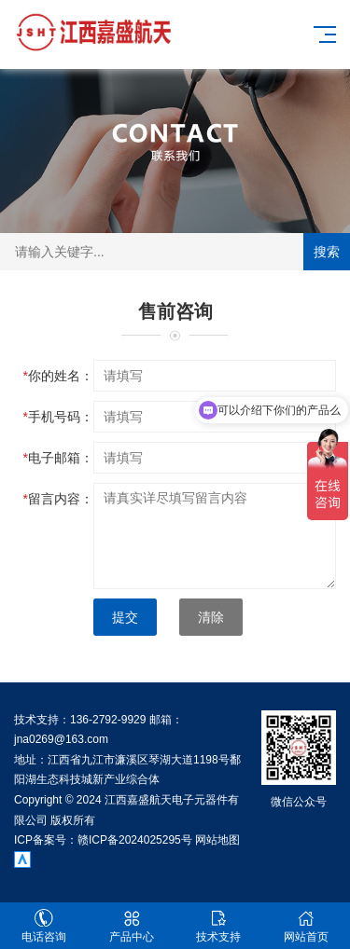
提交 (125, 617)
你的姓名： (58, 375)
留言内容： (58, 498)
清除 (211, 617)
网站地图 (217, 839)
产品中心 (131, 926)
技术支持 (219, 926)
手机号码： (58, 416)
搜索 (327, 251)
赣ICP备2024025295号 (134, 839)
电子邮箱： (58, 457)
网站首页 (306, 926)
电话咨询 (44, 926)
